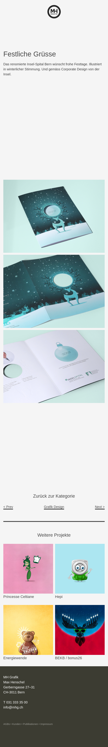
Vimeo (17, 717)
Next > (100, 507)
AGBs (6, 724)
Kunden (16, 724)
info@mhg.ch (13, 707)
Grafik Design (54, 507)
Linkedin (11, 717)
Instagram (5, 717)
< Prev (8, 507)
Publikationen (30, 724)
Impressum (46, 724)
